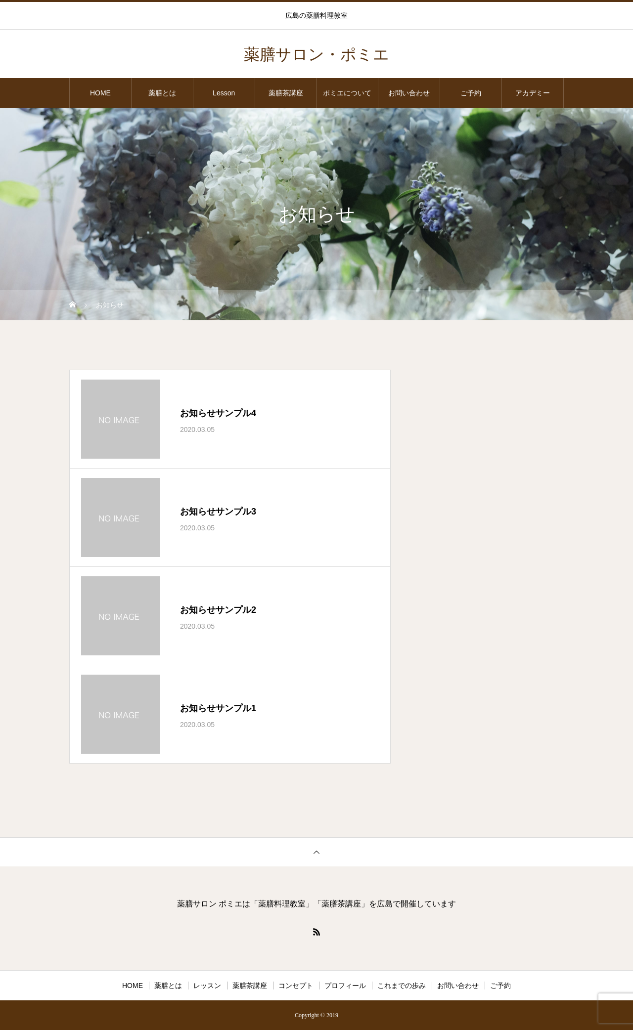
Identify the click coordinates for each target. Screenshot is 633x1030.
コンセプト (295, 985)
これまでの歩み (401, 985)
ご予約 (470, 93)
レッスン (207, 985)
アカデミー (532, 93)
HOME (100, 93)
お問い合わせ (409, 93)
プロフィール (345, 985)
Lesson (224, 93)
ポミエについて (347, 93)
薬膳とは (162, 93)
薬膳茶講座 (286, 93)
